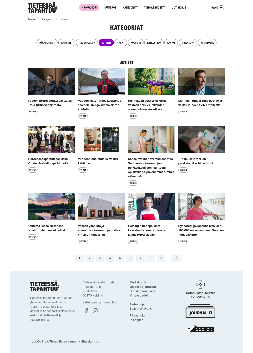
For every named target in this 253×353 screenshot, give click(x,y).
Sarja (120, 42)
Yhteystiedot (139, 295)
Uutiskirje (179, 7)
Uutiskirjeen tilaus (142, 291)
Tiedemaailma (87, 42)
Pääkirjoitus (47, 42)
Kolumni (136, 42)
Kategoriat (130, 7)
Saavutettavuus (141, 308)
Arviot (171, 42)
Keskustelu (154, 42)
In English (136, 320)
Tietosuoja (137, 304)
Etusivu (31, 19)
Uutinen (106, 42)
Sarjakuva (188, 42)
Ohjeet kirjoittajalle (143, 287)
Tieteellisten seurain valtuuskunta (74, 341)
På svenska (137, 315)
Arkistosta (207, 42)
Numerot (110, 7)
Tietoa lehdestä (154, 7)
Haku (217, 7)
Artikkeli (66, 42)
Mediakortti (138, 282)
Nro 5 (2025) (89, 7)
